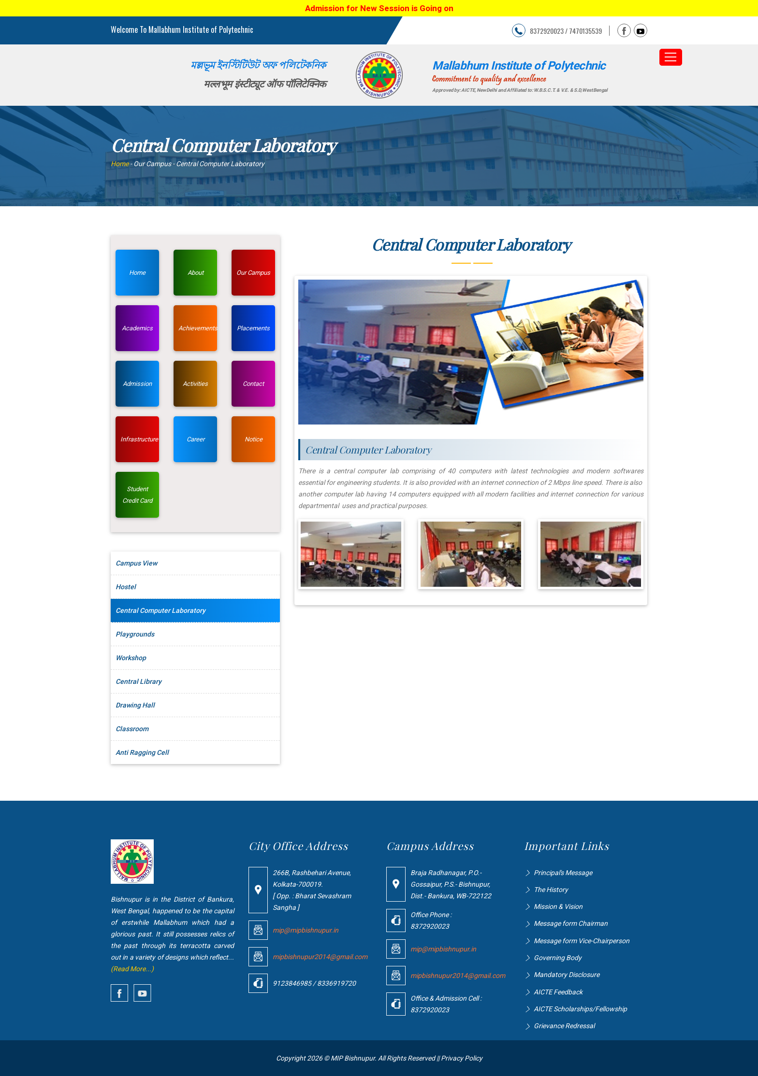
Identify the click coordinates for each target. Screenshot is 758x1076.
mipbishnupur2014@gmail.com (320, 957)
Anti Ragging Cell (142, 752)
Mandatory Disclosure (566, 974)
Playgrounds (135, 634)
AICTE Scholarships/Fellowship (580, 1009)
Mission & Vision (558, 906)
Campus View (136, 563)
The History (551, 889)
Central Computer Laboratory (160, 610)
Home (120, 164)
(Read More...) (132, 969)
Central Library (138, 681)
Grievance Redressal (564, 1026)
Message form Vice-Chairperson (581, 941)
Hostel (126, 586)
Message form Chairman (571, 923)
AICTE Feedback (558, 992)
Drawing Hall (135, 705)
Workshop (131, 657)
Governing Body (558, 958)
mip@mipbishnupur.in (305, 930)
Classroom (132, 728)
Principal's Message (563, 873)
